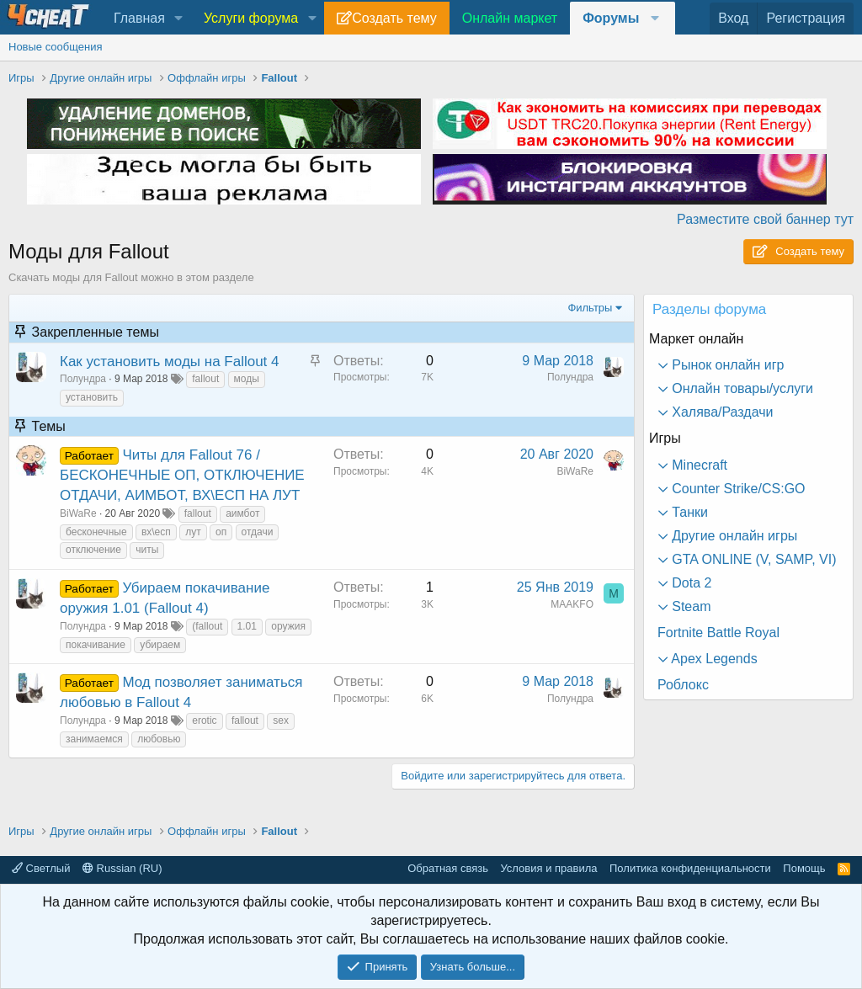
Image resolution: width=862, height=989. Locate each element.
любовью (158, 739)
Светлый (41, 868)
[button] (179, 19)
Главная (139, 18)
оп (221, 532)
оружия (288, 626)
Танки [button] (688, 512)
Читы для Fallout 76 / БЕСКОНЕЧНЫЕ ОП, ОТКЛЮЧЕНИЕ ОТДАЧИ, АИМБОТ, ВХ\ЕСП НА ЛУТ (182, 475)
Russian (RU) (122, 868)
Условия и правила (548, 868)
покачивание (95, 645)
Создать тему (394, 18)
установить (92, 397)
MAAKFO (572, 604)
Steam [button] (689, 606)
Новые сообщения (55, 46)
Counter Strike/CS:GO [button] (737, 488)
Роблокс (683, 685)
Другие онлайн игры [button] (732, 536)
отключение (93, 550)
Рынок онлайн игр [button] (726, 365)
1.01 (247, 626)
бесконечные (96, 532)
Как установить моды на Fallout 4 (169, 362)
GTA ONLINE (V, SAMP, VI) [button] (752, 559)
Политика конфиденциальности (690, 868)
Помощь (804, 868)
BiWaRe (78, 513)
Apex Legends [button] (713, 658)
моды (246, 379)
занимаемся (94, 739)
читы (147, 550)
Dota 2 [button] (690, 583)
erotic (204, 720)
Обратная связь (447, 868)
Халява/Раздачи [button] (721, 412)
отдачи (258, 532)
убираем (160, 645)
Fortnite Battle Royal (718, 632)
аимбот (242, 513)
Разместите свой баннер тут (765, 219)
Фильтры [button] (589, 307)
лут (193, 532)
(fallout (207, 626)
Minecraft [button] (697, 465)
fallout (205, 379)
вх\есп (156, 532)
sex (281, 720)
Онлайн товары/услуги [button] (740, 388)
